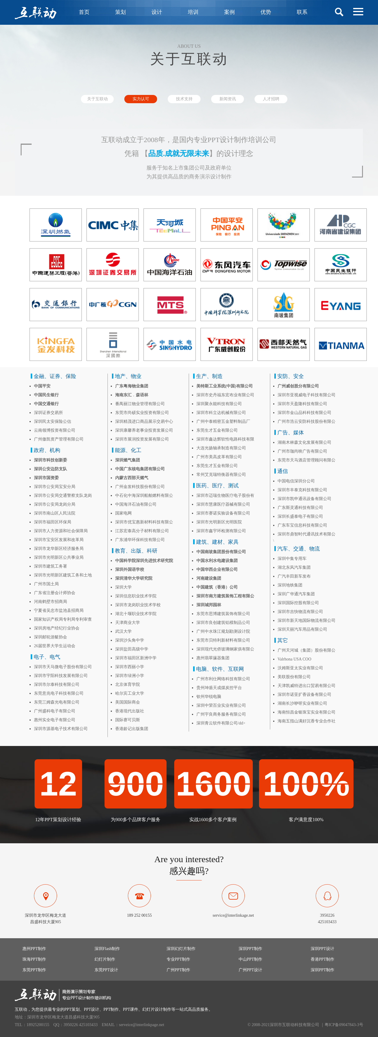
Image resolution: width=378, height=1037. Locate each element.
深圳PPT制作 (250, 948)
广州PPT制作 (178, 970)
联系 (302, 12)
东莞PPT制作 (34, 970)
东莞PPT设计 (106, 970)
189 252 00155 (139, 915)
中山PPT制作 (250, 959)
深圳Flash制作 (107, 948)
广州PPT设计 (250, 970)
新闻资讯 (227, 99)
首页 (84, 12)
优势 (265, 12)
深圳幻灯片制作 (181, 948)
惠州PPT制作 (34, 948)
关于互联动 (97, 99)
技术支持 (184, 99)
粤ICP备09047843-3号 (344, 1025)
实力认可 (141, 99)
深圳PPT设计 (322, 948)
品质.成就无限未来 (178, 153)
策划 (120, 12)
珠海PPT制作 (34, 959)
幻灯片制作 (104, 959)
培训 (193, 12)
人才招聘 (271, 99)
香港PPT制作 (322, 959)
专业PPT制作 (178, 959)
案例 (229, 12)
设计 (156, 12)
